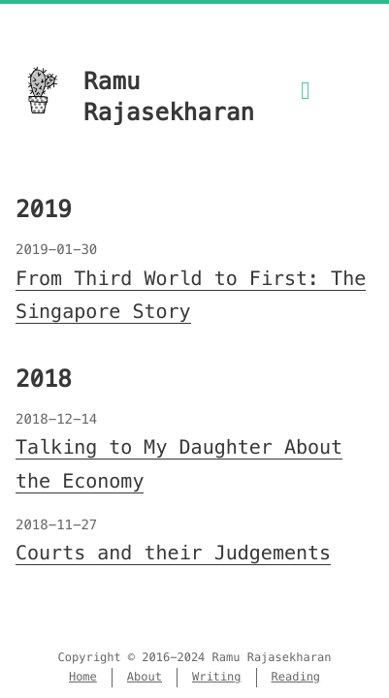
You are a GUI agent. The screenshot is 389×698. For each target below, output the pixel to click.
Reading (296, 677)
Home (83, 677)
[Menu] (305, 102)
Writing (217, 677)
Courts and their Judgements (173, 552)
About (144, 677)
